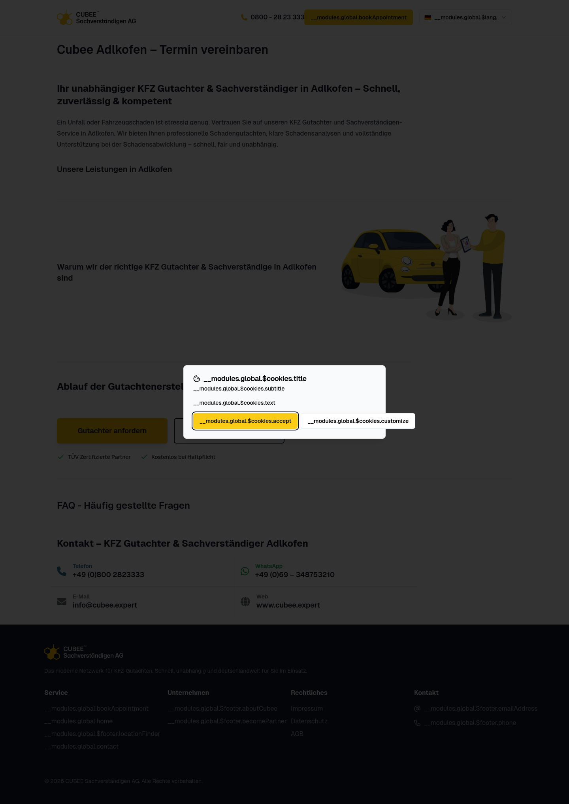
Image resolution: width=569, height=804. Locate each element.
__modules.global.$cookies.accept (245, 421)
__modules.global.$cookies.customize (358, 421)
